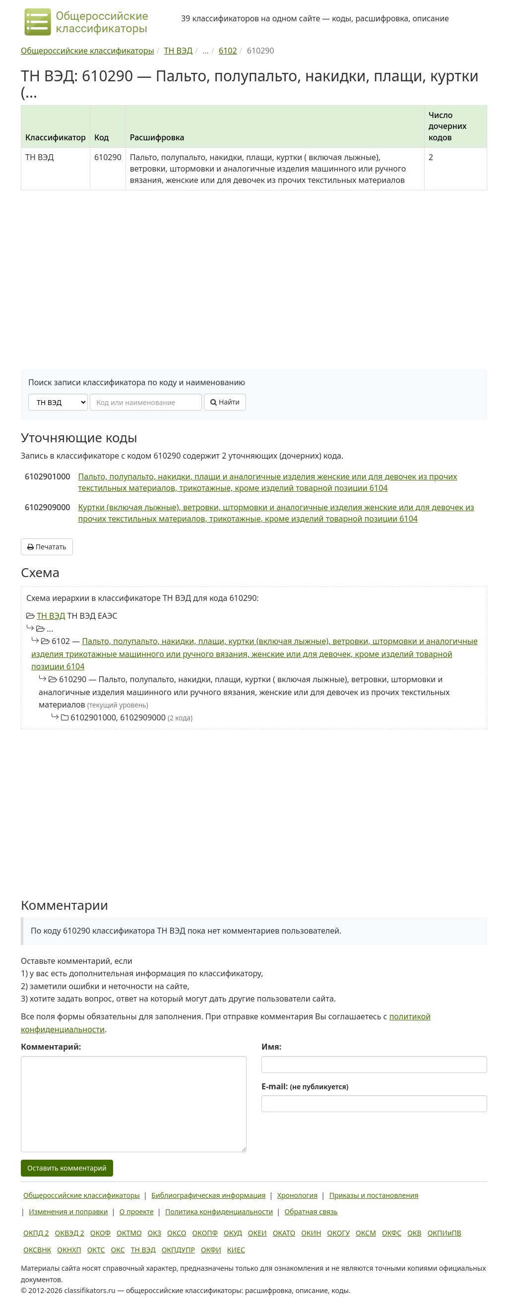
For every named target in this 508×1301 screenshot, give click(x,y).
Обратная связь (311, 1211)
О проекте (137, 1211)
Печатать (46, 546)
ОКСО (176, 1233)
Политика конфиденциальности (219, 1211)
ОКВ (414, 1233)
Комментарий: (51, 1046)
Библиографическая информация (208, 1195)
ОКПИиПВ (444, 1233)
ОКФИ (211, 1249)
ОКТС (96, 1249)
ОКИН (311, 1233)
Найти (225, 402)
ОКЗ (154, 1233)
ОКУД (233, 1233)
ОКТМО (129, 1233)
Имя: (271, 1046)
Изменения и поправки (68, 1211)
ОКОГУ (338, 1233)
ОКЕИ (257, 1233)
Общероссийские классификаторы (81, 1195)
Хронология (297, 1195)
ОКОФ (100, 1233)
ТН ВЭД (51, 615)
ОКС (118, 1249)
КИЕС (236, 1249)
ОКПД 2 (36, 1233)
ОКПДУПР (178, 1249)
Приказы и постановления (374, 1195)
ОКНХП (69, 1249)
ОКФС (391, 1233)
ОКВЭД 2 (69, 1233)
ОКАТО (284, 1233)
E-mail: (304, 1086)
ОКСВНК (37, 1249)
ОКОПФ (205, 1233)
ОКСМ (366, 1233)
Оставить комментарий (67, 1168)
